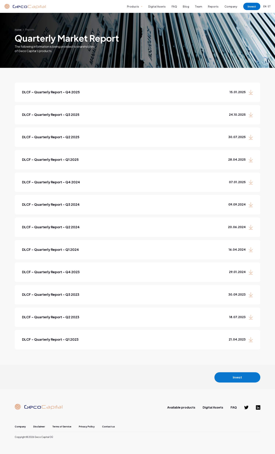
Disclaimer (39, 426)
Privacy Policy (87, 426)
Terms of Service (61, 426)
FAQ (174, 6)
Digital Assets (157, 6)
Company (231, 6)
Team (198, 6)
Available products (181, 407)
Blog (186, 6)
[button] (134, 6)
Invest (252, 6)
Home (18, 29)
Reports (213, 6)
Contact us (108, 426)
